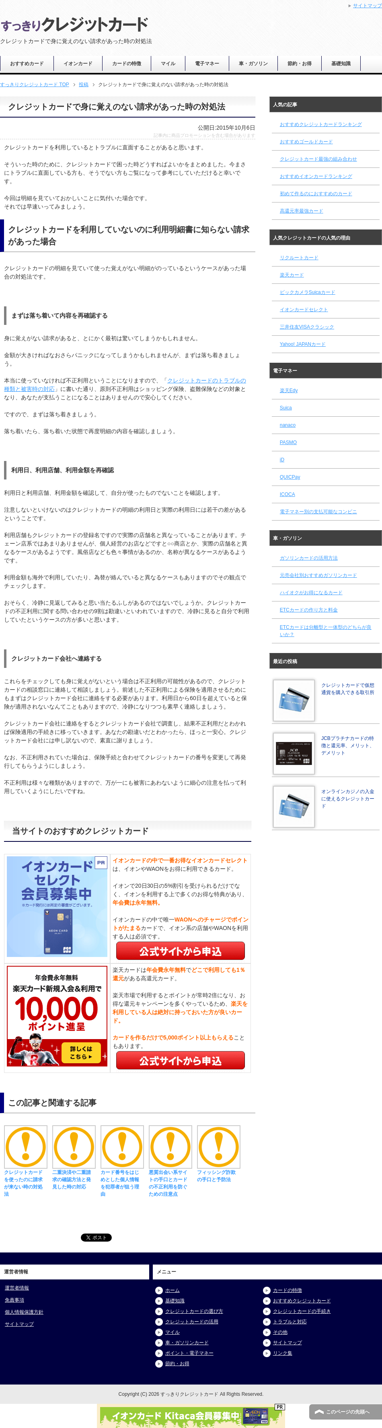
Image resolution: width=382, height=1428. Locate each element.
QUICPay (290, 477)
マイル (168, 63)
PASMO (288, 442)
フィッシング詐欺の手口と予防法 (218, 1172)
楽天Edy (289, 390)
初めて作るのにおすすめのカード (316, 193)
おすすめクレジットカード (302, 1301)
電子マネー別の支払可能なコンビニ (318, 512)
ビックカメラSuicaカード (307, 292)
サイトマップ (19, 1324)
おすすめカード (27, 63)
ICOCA (287, 494)
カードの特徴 (126, 63)
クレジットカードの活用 (191, 1322)
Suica (286, 408)
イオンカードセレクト (304, 309)
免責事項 (14, 1300)
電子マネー (207, 63)
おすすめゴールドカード (306, 142)
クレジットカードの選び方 (194, 1311)
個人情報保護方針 (24, 1312)
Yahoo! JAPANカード (303, 344)
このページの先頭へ (348, 1412)
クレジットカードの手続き (302, 1311)
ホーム (172, 1290)
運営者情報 (17, 1288)
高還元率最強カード (301, 211)
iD (282, 460)
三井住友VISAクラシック (307, 327)
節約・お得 (300, 63)
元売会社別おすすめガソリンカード (318, 575)
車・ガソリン (253, 63)
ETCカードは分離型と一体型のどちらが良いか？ (326, 630)
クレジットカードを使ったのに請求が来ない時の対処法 (25, 1179)
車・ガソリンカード (187, 1342)
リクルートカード (299, 257)
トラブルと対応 (290, 1322)
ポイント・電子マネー (189, 1353)
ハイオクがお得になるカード (311, 592)
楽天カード (292, 275)
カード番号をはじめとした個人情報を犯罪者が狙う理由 (122, 1179)
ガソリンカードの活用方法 (309, 558)
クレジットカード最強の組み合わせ (318, 159)
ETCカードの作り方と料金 (309, 610)
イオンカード (78, 63)
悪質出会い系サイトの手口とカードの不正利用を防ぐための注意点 (170, 1179)
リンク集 (282, 1353)
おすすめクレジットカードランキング (321, 124)
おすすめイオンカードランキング (316, 176)
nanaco (288, 425)
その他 (280, 1332)
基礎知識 (341, 63)
